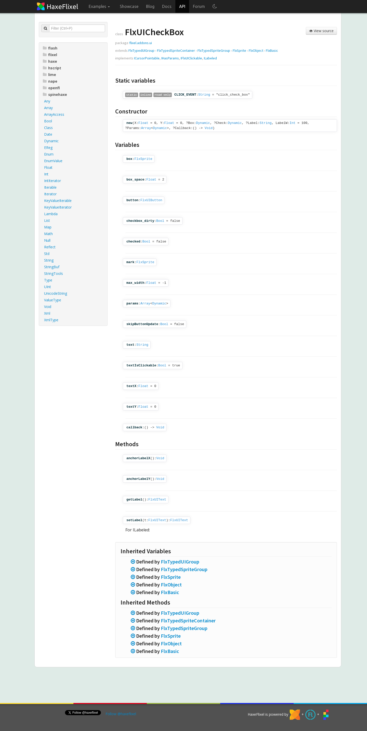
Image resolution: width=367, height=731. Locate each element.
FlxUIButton (151, 200)
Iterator (50, 193)
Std (46, 253)
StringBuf (51, 266)
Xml (47, 313)
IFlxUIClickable (191, 58)
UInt (47, 286)
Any (47, 101)
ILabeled (210, 58)
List (47, 220)
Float (48, 167)
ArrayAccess (54, 114)
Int (46, 174)
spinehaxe (55, 94)
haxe (50, 61)
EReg (48, 147)
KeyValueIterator (58, 207)
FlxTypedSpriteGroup (214, 50)
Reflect (50, 247)
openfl (51, 87)
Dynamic (51, 140)
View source (321, 30)
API (182, 6)
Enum (49, 154)
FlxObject (256, 50)
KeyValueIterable (58, 200)
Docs (167, 6)
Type (48, 280)
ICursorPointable (147, 58)
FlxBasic (272, 50)
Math (48, 233)
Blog (150, 6)
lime (49, 74)
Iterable (50, 187)
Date (48, 134)
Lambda (51, 213)
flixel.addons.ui (140, 43)
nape (50, 81)
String (49, 260)
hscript (52, 68)
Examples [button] (99, 6)
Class (48, 127)
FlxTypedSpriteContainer (176, 50)
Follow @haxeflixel (121, 713)
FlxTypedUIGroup (141, 50)
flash (50, 48)
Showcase (129, 6)
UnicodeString (55, 293)
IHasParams (170, 58)
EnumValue (53, 160)
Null (47, 240)
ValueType (52, 300)
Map (47, 227)
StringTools (53, 273)
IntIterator (52, 180)
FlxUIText (157, 500)
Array (48, 107)
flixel (50, 54)
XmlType (51, 319)
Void (47, 306)
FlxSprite (239, 50)
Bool (48, 121)
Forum (199, 6)
